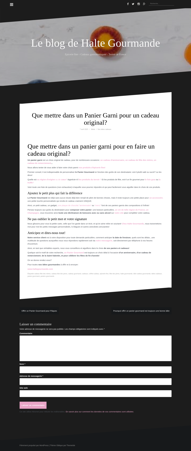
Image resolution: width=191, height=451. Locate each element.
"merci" (98, 205)
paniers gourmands (47, 276)
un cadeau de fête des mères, (139, 160)
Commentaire (26, 333)
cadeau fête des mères (42, 274)
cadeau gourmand (74, 274)
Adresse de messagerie (31, 376)
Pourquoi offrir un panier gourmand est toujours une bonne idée (141, 311)
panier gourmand (34, 276)
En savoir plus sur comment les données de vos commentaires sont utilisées (99, 411)
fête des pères (114, 274)
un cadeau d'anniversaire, (112, 160)
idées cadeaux (156, 274)
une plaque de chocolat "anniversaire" (74, 205)
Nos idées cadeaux (104, 129)
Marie (93, 129)
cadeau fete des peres (59, 274)
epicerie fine (104, 274)
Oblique (59, 445)
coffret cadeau (94, 274)
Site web (24, 388)
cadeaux (85, 274)
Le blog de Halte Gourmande (95, 43)
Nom (22, 364)
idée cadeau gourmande (141, 274)
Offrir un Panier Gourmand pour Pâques (39, 311)
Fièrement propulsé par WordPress (34, 445)
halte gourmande (126, 274)
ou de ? (52, 179)
